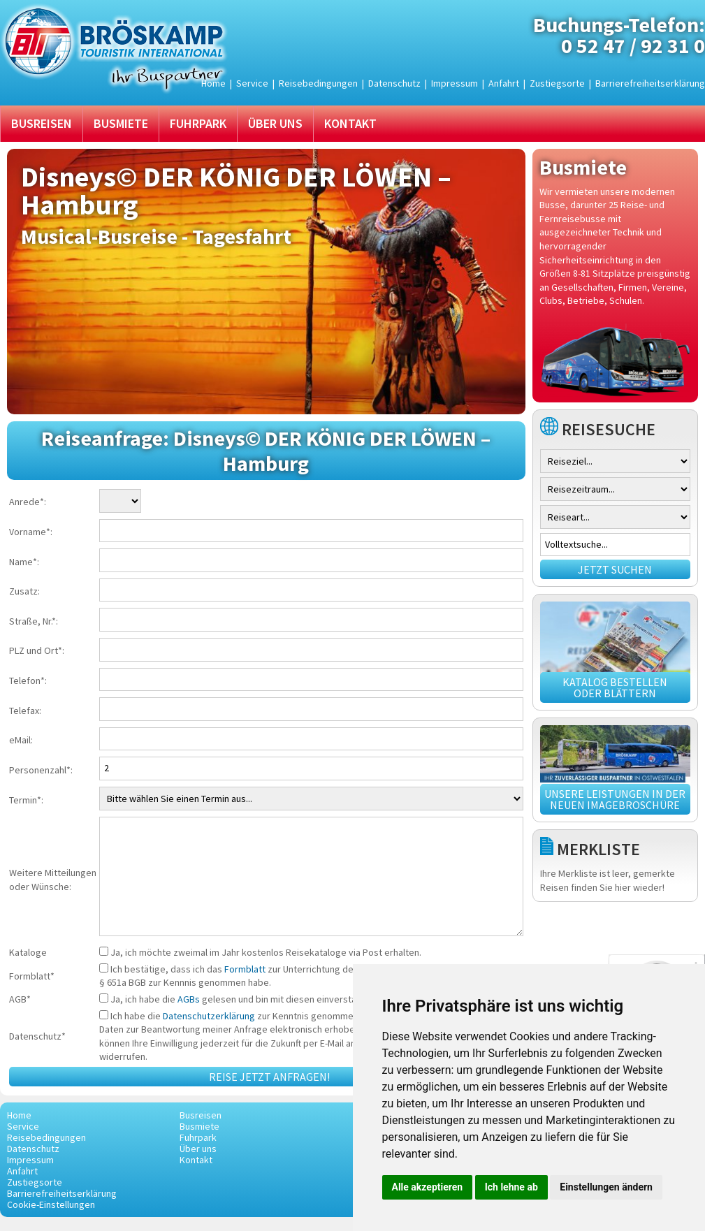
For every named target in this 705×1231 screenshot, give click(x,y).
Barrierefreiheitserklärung (650, 83)
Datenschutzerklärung (209, 1016)
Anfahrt (503, 83)
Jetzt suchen (615, 569)
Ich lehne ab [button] (511, 1187)
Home (213, 83)
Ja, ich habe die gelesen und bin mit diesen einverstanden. (244, 999)
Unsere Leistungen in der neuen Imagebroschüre (614, 799)
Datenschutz (394, 83)
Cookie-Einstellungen (51, 1204)
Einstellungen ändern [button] (606, 1187)
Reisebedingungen (318, 83)
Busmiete (121, 123)
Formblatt (245, 969)
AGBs (188, 999)
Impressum (454, 83)
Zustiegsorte (557, 83)
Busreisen (41, 123)
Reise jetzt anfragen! (269, 1077)
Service (252, 83)
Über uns (275, 123)
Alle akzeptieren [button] (427, 1187)
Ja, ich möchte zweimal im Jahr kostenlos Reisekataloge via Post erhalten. (265, 952)
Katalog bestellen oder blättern (614, 687)
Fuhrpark (198, 123)
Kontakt (350, 123)
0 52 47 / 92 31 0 (633, 45)
